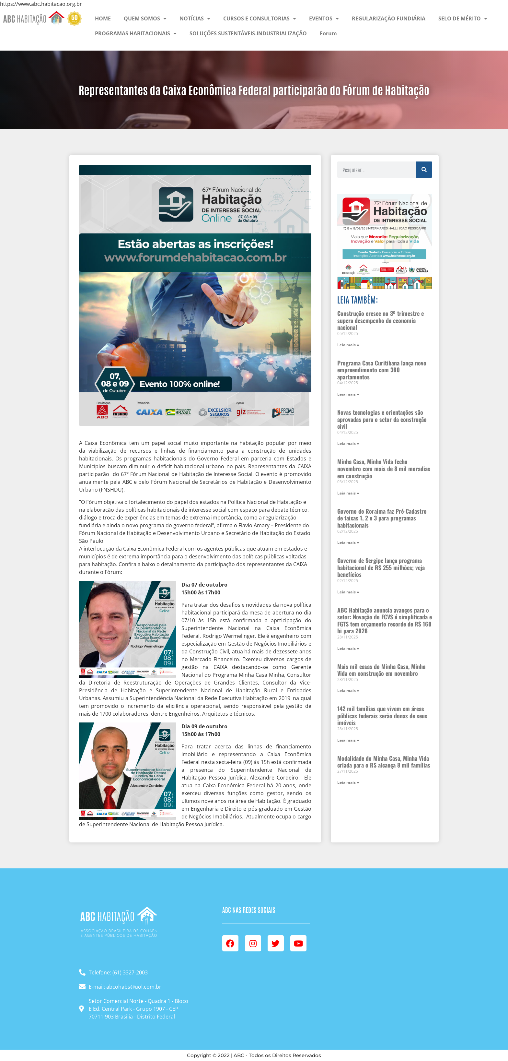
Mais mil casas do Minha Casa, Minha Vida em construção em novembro (381, 670)
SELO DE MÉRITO (462, 18)
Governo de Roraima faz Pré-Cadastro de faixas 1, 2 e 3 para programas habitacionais (382, 518)
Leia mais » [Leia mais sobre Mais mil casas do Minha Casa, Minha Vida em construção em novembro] (348, 690)
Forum (328, 33)
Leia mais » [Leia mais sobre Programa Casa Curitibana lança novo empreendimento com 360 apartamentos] (348, 394)
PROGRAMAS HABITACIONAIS (136, 33)
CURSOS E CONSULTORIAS (259, 18)
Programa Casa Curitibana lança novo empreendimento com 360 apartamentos (381, 370)
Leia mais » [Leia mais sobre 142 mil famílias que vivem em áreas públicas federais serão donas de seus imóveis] (348, 740)
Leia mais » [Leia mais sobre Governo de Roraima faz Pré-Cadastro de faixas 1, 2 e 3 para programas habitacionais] (348, 542)
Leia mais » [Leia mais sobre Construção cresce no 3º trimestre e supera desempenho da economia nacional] (348, 345)
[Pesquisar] (424, 169)
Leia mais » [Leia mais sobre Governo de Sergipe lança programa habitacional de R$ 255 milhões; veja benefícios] (348, 592)
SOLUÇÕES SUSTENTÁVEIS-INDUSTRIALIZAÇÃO (248, 33)
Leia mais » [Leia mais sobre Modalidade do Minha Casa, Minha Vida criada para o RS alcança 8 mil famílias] (348, 782)
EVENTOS (324, 18)
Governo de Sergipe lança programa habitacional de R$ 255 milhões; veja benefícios (381, 567)
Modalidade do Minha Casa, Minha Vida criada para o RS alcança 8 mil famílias (383, 761)
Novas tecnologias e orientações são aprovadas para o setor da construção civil (382, 419)
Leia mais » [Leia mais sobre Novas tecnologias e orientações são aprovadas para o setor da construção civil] (348, 443)
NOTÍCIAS (194, 18)
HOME (103, 18)
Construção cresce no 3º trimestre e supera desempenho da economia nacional (380, 320)
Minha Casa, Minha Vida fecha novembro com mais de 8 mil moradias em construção (383, 468)
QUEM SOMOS (145, 18)
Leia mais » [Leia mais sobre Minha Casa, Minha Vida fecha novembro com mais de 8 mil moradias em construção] (348, 493)
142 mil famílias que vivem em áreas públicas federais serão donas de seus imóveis (382, 715)
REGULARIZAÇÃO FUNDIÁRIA (388, 18)
